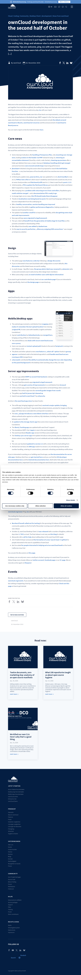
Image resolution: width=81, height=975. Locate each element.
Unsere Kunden (12, 849)
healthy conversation (24, 204)
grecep (68, 351)
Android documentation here (38, 460)
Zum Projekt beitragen (14, 877)
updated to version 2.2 (35, 444)
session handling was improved (43, 204)
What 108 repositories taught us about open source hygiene (58, 675)
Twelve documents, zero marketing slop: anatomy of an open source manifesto (22, 675)
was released (43, 531)
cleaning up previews (58, 160)
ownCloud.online (13, 796)
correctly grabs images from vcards (48, 390)
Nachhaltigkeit (12, 861)
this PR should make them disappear (44, 196)
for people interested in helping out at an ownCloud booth (42, 545)
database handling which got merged (57, 163)
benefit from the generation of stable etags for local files (44, 221)
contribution (21, 335)
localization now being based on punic (32, 199)
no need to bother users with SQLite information (46, 274)
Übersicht (10, 812)
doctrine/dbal (63, 177)
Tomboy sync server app (23, 435)
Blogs (9, 856)
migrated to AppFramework (42, 382)
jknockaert (16, 168)
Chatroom (11, 889)
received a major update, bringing (54, 405)
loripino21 (59, 346)
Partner (10, 852)
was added (32, 226)
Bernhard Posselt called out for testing (26, 523)
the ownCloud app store (23, 401)
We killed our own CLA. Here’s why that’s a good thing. (20, 737)
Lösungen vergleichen (14, 824)
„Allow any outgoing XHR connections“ (50, 229)
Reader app (30, 433)
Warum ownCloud (13, 815)
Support (10, 905)
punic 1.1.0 (67, 182)
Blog (62, 7)
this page (32, 553)
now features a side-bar (31, 261)
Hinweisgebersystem (14, 928)
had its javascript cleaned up (32, 393)
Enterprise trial (12, 799)
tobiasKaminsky (34, 335)
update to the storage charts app (25, 422)
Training (10, 909)
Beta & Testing (12, 882)
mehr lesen (13, 694)
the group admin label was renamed (47, 269)
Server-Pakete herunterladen (16, 789)
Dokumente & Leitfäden (15, 900)
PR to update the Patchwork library (35, 185)
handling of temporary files (42, 155)
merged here (47, 335)
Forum (10, 884)
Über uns (10, 845)
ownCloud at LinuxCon (31, 123)
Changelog (11, 829)
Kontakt (10, 859)
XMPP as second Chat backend (36, 377)
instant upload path (34, 346)
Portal (10, 912)
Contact (55, 7)
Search (66, 7)
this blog (53, 534)
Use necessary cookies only (14, 506)
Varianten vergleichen (14, 822)
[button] (23, 955)
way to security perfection (26, 229)
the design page (33, 282)
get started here (37, 457)
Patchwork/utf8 (36, 182)
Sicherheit (11, 831)
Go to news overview (17, 615)
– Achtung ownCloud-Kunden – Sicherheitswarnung (35, 2)
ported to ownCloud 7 (27, 396)
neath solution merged (20, 193)
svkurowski (16, 360)
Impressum (11, 932)
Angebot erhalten (13, 833)
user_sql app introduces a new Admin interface (31, 413)
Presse (10, 866)
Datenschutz (11, 930)
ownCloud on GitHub (59, 7)
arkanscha (41, 396)
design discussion (54, 261)
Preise (9, 819)
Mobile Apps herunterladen (16, 794)
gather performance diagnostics (42, 207)
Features (10, 817)
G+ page (62, 560)
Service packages (13, 902)
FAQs (9, 907)
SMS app (32, 447)
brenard (63, 385)
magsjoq (45, 324)
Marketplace (11, 886)
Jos (40, 110)
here (41, 130)
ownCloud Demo (13, 801)
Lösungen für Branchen (14, 826)
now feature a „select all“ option (47, 351)
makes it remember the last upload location (27, 327)
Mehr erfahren (64, 2)
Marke (9, 925)
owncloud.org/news (15, 512)
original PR (16, 329)
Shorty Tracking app (22, 427)
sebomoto (65, 269)
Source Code (11, 879)
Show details (70, 500)
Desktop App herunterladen (16, 792)
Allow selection (40, 506)
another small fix (29, 212)
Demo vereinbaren (13, 914)
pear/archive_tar (36, 177)
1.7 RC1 (21, 534)
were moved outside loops (34, 166)
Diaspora (28, 563)
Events (10, 847)
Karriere (10, 854)
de (51, 7)
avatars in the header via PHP (31, 158)
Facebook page (50, 560)
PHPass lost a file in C (23, 180)
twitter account (38, 560)
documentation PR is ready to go (45, 193)
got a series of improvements (34, 385)
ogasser (14, 354)
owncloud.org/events (15, 581)
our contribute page (48, 279)
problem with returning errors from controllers (42, 190)
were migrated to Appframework (35, 218)
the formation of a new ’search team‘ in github (50, 540)
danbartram (42, 226)
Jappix (32, 430)
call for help (27, 537)
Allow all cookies (66, 506)
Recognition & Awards (14, 863)
